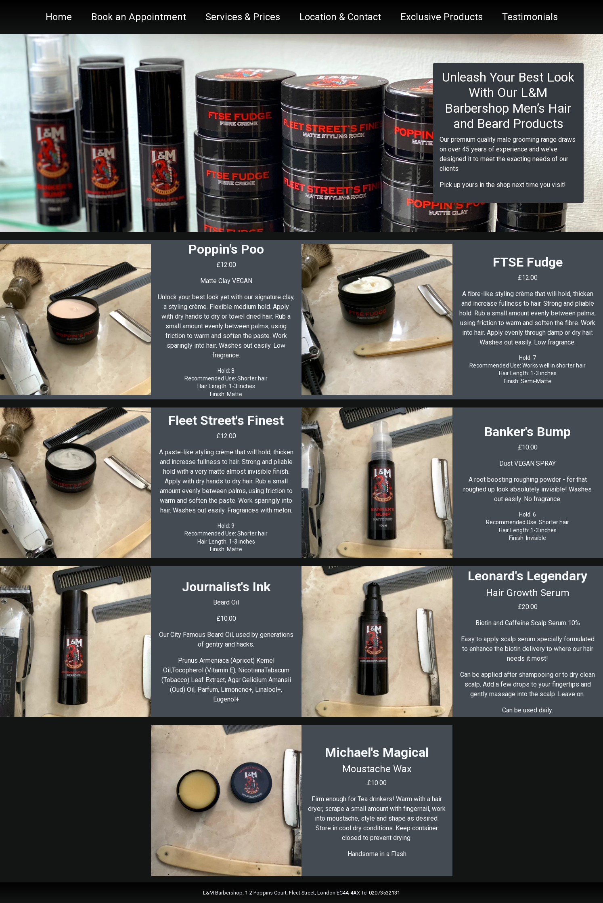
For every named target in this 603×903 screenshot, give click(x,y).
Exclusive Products (441, 17)
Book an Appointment (138, 17)
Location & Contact (340, 17)
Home (59, 17)
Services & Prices (242, 17)
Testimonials (530, 17)
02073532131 (384, 893)
